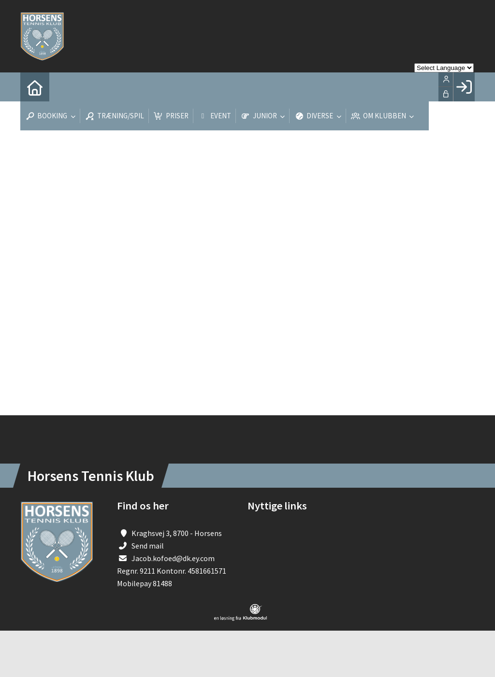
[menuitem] (34, 86)
